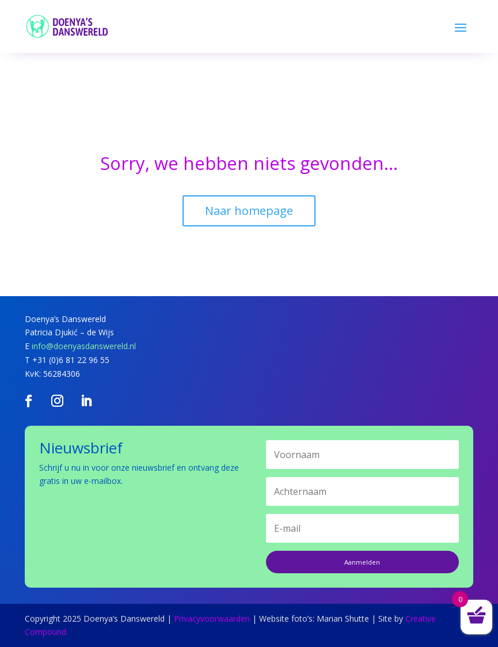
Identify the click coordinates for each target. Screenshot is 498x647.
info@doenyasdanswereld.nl (84, 345)
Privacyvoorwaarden (212, 618)
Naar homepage (249, 210)
